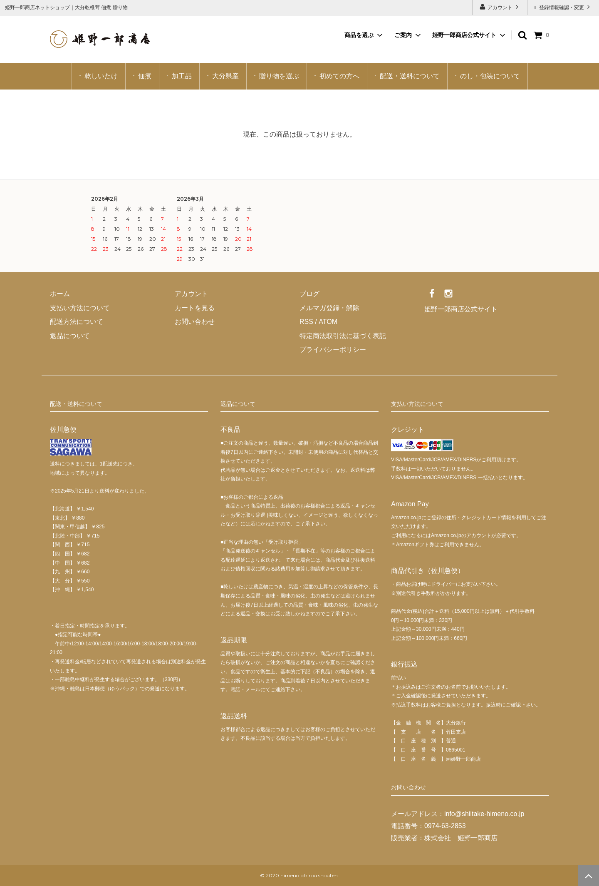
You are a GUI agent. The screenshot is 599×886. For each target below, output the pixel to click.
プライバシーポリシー (333, 349)
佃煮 (144, 76)
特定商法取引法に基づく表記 (343, 335)
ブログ (309, 293)
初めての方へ (339, 76)
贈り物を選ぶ (279, 76)
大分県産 (225, 76)
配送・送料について (410, 76)
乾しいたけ (101, 76)
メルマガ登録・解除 (329, 307)
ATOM (327, 321)
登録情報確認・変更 (563, 6)
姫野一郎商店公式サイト (464, 35)
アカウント (499, 6)
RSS (306, 321)
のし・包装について (490, 76)
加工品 (182, 76)
